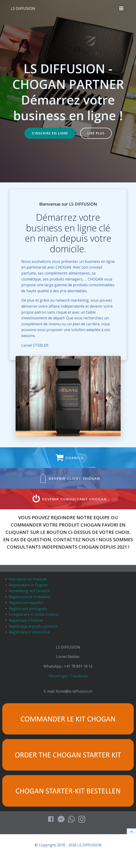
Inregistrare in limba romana (33, 614)
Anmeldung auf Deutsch (29, 590)
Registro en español (26, 602)
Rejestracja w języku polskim (33, 626)
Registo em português (28, 608)
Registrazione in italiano (29, 596)
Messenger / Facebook (68, 675)
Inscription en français (28, 579)
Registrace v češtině (26, 620)
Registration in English (28, 584)
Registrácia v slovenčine (29, 632)
